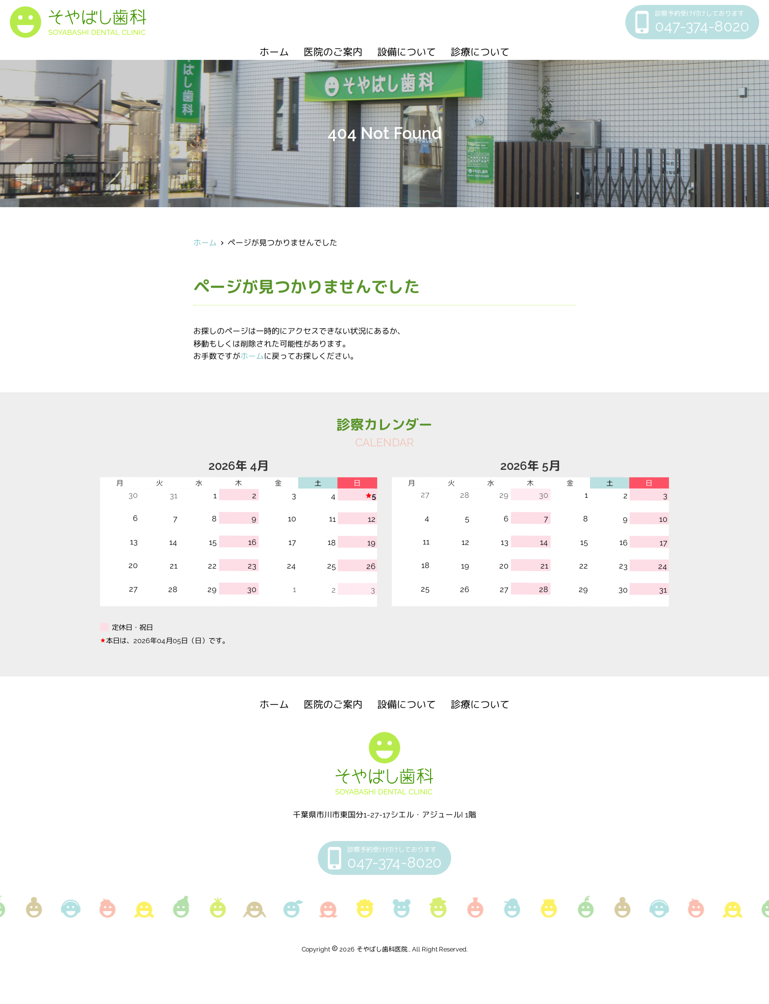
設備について (406, 52)
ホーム (274, 52)
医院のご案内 (333, 52)
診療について (480, 52)
